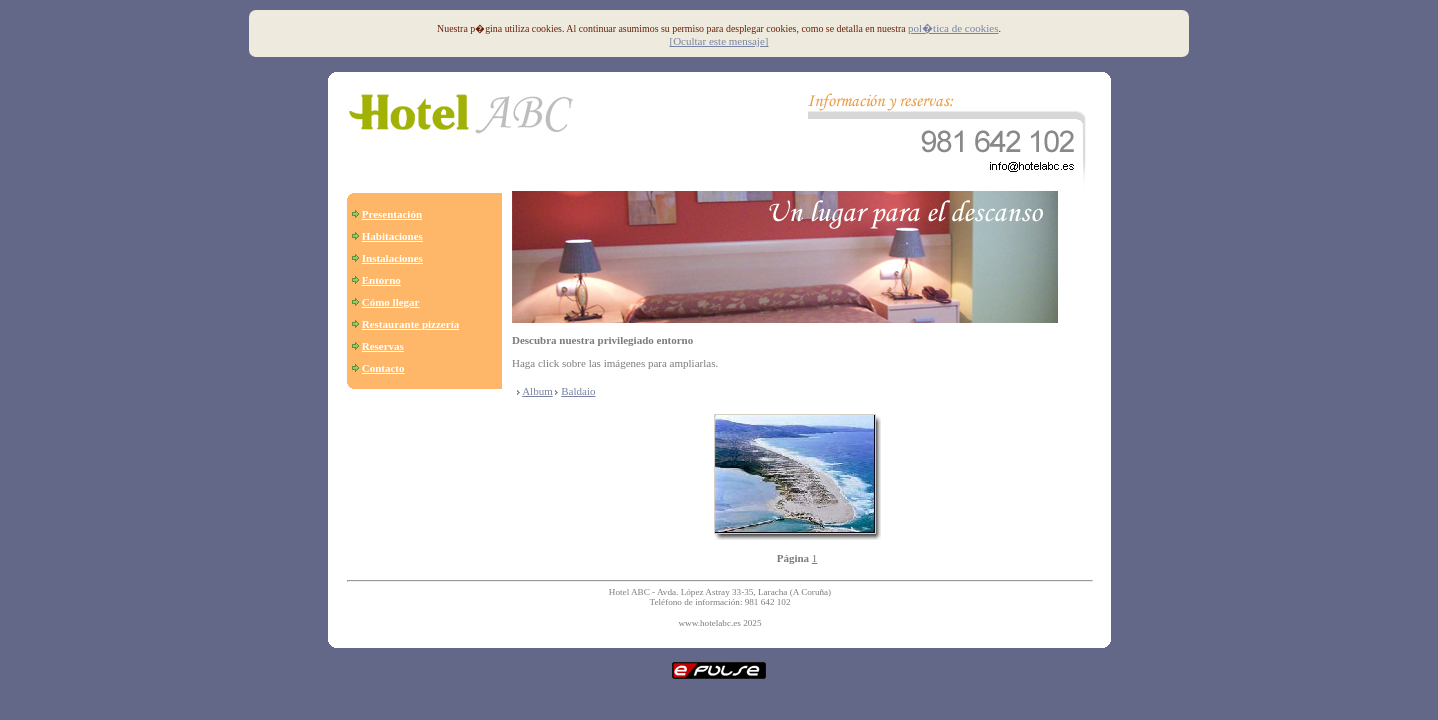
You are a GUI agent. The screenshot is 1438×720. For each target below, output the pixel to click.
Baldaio (578, 391)
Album (537, 391)
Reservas (383, 346)
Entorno (381, 280)
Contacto (383, 368)
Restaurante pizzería (410, 324)
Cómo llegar (391, 302)
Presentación (392, 214)
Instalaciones (392, 258)
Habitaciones (392, 236)
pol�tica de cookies (953, 28)
